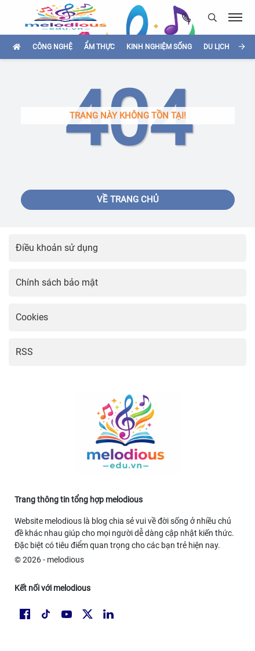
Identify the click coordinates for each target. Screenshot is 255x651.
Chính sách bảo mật (57, 282)
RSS (24, 351)
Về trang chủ (128, 199)
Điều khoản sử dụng (57, 247)
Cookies (32, 317)
